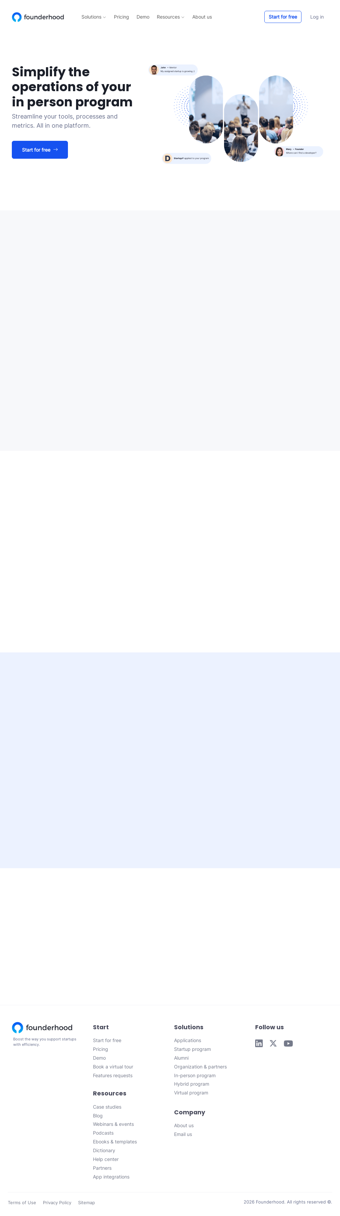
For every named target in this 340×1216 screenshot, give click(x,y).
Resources (171, 17)
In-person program (195, 1077)
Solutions (93, 17)
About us (202, 17)
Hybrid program (191, 1085)
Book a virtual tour (113, 1068)
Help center (106, 1160)
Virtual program (191, 1094)
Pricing (121, 17)
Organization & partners (200, 1068)
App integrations (111, 1178)
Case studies (107, 1108)
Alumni (181, 1059)
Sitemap (86, 1204)
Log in (317, 17)
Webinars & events (113, 1126)
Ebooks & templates (115, 1143)
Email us (183, 1136)
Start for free (283, 17)
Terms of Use (22, 1204)
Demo (143, 17)
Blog (98, 1117)
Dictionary (104, 1152)
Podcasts (103, 1134)
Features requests (112, 1077)
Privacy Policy (57, 1204)
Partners (102, 1169)
